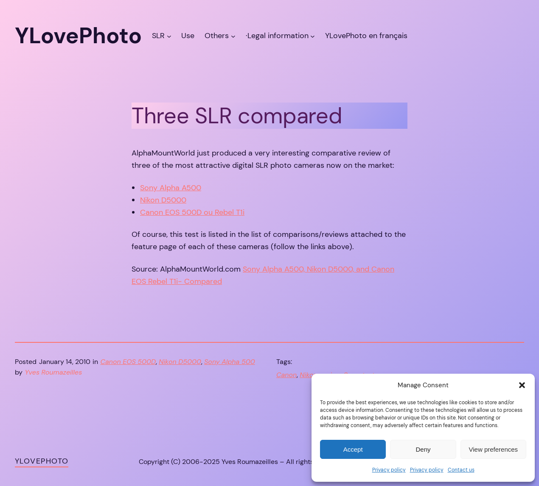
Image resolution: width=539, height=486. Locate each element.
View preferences (493, 449)
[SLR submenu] (169, 35)
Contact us (461, 470)
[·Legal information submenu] (312, 35)
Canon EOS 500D (128, 361)
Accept (353, 449)
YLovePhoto (41, 461)
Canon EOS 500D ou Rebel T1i (192, 212)
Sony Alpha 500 (229, 361)
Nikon (308, 374)
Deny (422, 449)
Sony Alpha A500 (170, 188)
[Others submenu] (233, 35)
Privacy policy (389, 470)
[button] (522, 385)
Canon (286, 374)
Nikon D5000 (163, 200)
